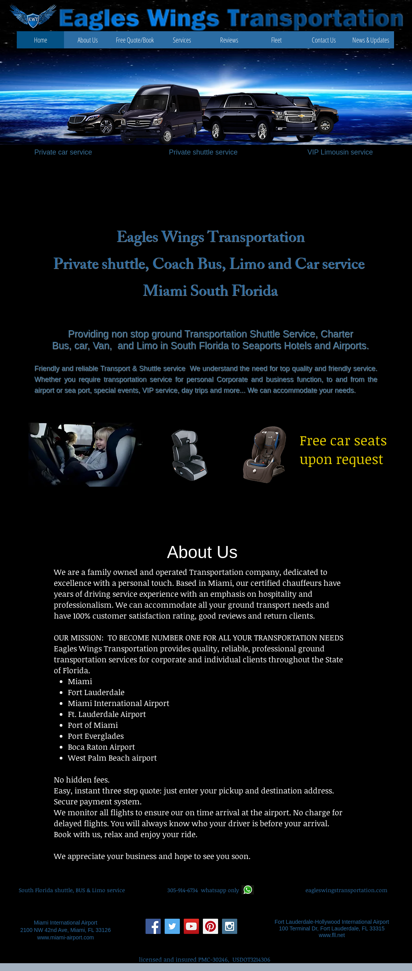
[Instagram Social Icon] (229, 926)
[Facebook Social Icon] (153, 926)
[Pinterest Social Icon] (210, 926)
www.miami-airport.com (65, 937)
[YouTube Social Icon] (191, 926)
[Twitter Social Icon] (172, 926)
